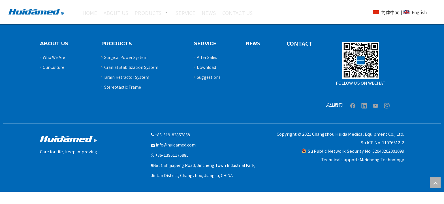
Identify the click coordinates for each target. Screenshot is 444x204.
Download (206, 67)
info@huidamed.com (176, 145)
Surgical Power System (126, 57)
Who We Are (54, 57)
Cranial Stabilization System (131, 67)
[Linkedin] (364, 105)
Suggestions (209, 77)
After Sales (207, 57)
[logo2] (36, 12)
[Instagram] (386, 105)
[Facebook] (352, 105)
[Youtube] (375, 105)
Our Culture (53, 67)
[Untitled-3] (360, 60)
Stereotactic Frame (122, 87)
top (435, 182)
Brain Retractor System (126, 77)
